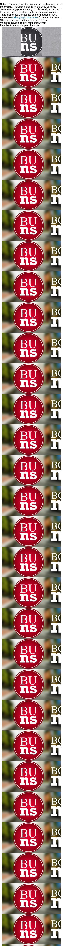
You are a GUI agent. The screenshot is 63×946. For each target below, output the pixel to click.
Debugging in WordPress (25, 17)
